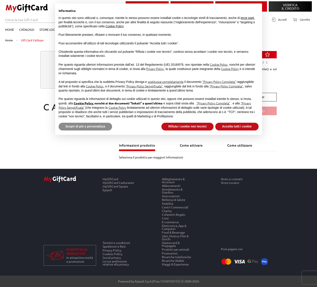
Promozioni (170, 253)
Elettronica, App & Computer (174, 227)
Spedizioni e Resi (114, 246)
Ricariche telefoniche (176, 257)
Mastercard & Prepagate (171, 244)
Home (9, 29)
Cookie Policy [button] (114, 26)
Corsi (165, 218)
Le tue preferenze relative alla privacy (116, 262)
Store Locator (51, 29)
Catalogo (26, 29)
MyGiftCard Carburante (118, 182)
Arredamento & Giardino (172, 190)
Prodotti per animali (175, 249)
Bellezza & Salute (173, 200)
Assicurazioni (171, 196)
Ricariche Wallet (173, 260)
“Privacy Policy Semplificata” (144, 86)
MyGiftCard (110, 179)
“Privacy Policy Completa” (219, 81)
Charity (167, 211)
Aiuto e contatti (232, 179)
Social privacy (112, 257)
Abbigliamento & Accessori (173, 180)
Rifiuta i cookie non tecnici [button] (187, 126)
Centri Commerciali (175, 207)
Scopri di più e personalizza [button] (85, 126)
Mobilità (167, 203)
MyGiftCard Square (115, 186)
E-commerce (170, 222)
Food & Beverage (173, 232)
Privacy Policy (112, 250)
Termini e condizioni (116, 243)
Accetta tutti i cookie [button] (237, 126)
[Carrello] (300, 19)
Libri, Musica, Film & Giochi (175, 237)
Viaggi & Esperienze (175, 264)
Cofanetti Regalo (173, 214)
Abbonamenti (171, 185)
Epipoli (107, 190)
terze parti (247, 18)
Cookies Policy (112, 254)
